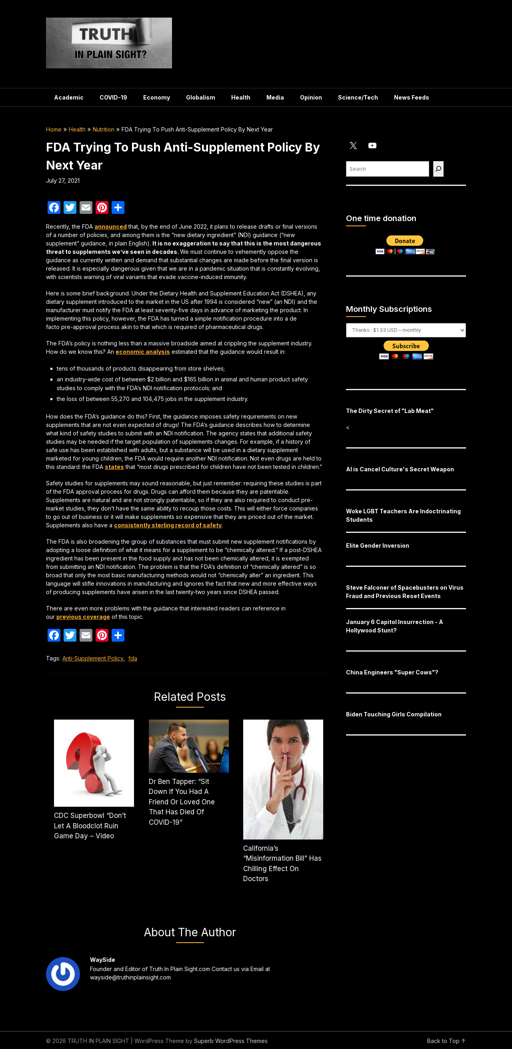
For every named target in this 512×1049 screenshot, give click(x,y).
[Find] (438, 169)
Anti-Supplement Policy (92, 658)
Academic (69, 97)
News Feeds (411, 97)
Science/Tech (358, 97)
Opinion (311, 97)
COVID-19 (113, 97)
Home (54, 129)
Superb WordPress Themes (231, 1040)
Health (240, 97)
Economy (156, 97)
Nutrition (103, 129)
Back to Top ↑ (446, 1040)
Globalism (200, 97)
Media (275, 97)
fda (132, 658)
